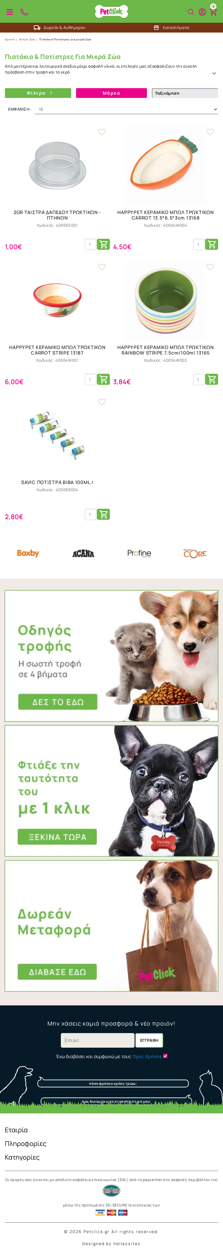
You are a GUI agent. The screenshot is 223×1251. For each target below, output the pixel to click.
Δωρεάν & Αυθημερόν (59, 27)
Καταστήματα (171, 27)
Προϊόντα (10, 12)
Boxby (28, 553)
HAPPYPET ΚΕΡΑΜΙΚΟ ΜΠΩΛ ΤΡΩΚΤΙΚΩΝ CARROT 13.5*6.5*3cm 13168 (165, 215)
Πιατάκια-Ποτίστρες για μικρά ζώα (65, 39)
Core (195, 553)
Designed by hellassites (111, 1243)
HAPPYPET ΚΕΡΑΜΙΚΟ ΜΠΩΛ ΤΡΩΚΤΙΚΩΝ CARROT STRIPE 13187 (57, 350)
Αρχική (10, 39)
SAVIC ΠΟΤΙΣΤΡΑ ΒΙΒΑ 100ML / (57, 482)
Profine (139, 553)
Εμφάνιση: (19, 109)
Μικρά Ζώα (27, 39)
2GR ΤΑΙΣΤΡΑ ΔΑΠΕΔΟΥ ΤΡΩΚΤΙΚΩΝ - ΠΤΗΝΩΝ (57, 215)
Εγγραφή (149, 1040)
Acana (83, 553)
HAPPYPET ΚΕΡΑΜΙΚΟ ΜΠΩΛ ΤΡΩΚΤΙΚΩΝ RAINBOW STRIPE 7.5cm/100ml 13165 (165, 350)
